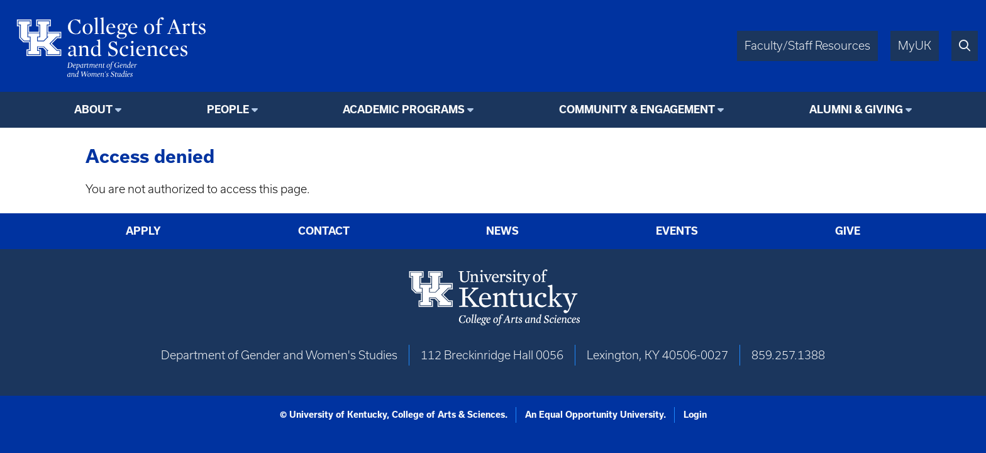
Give (847, 231)
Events (677, 231)
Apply (143, 231)
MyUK (914, 45)
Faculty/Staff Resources (807, 45)
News (502, 231)
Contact (324, 231)
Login (695, 415)
